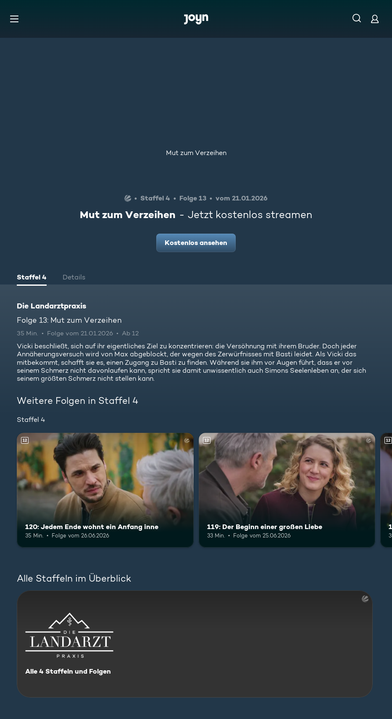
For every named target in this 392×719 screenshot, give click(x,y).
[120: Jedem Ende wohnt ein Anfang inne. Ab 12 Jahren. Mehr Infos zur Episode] (105, 490)
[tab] (31, 278)
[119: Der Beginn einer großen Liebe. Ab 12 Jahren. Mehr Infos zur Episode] (287, 490)
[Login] (375, 18)
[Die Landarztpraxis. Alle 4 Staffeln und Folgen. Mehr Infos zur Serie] (195, 644)
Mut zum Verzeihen (196, 153)
